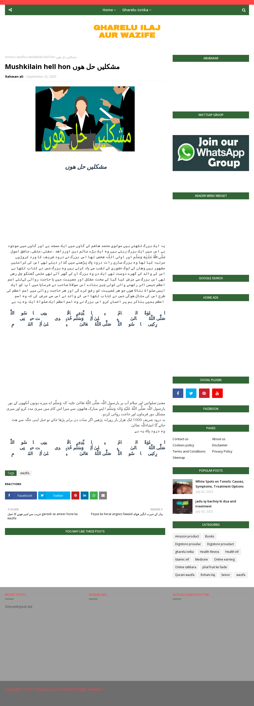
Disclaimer (220, 445)
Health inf (232, 552)
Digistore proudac (188, 544)
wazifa (21, 57)
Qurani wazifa (184, 575)
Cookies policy (183, 445)
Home (9, 57)
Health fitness (209, 552)
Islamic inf (182, 559)
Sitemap (179, 457)
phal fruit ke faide (214, 567)
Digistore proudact (220, 544)
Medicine (201, 559)
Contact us (181, 439)
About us (218, 439)
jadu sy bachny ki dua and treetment (215, 503)
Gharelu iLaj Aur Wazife (54, 689)
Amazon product (187, 536)
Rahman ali (14, 76)
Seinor (225, 575)
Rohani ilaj (208, 575)
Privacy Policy (222, 451)
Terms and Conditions (189, 451)
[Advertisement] (85, 208)
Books (209, 536)
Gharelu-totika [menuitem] (135, 9)
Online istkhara (185, 567)
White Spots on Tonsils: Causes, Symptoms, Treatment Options (219, 484)
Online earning (224, 559)
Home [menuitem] (108, 9)
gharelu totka (184, 552)
